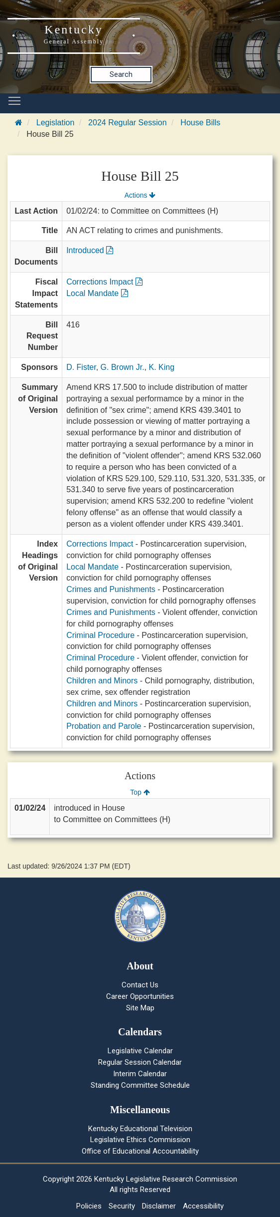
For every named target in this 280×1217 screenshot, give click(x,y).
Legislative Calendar (140, 1050)
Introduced (89, 250)
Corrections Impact (104, 282)
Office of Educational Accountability (140, 1151)
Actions (140, 195)
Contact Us (140, 984)
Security (122, 1206)
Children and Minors (102, 680)
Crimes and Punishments (110, 589)
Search (121, 74)
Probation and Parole (103, 726)
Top (139, 792)
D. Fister (81, 367)
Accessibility (203, 1206)
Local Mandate (97, 293)
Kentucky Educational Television (140, 1128)
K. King (162, 367)
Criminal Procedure (100, 635)
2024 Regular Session (127, 122)
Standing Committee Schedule (140, 1085)
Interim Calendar (140, 1073)
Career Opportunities (140, 996)
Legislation (55, 122)
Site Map (140, 1007)
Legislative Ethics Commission (140, 1139)
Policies (89, 1206)
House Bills (200, 122)
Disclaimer (159, 1206)
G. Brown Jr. (122, 367)
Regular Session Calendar (140, 1062)
